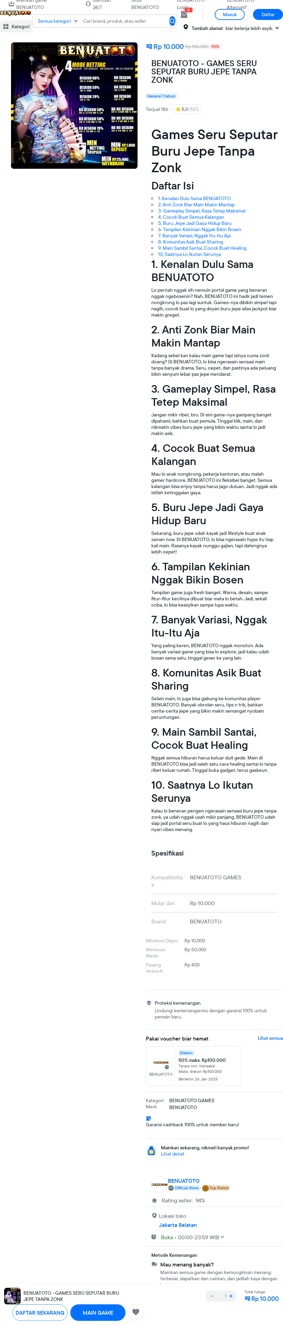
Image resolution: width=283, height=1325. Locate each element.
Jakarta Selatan (178, 1224)
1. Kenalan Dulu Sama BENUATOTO (194, 198)
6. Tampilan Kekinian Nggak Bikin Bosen (199, 229)
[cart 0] (184, 14)
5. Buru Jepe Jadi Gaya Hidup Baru (195, 223)
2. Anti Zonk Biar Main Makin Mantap (196, 204)
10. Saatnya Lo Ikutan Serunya (189, 254)
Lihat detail (172, 1154)
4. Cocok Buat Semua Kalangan (191, 217)
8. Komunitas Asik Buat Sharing (190, 242)
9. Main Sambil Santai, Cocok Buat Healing (202, 248)
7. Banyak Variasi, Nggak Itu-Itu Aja (194, 235)
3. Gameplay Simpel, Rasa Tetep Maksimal (201, 211)
